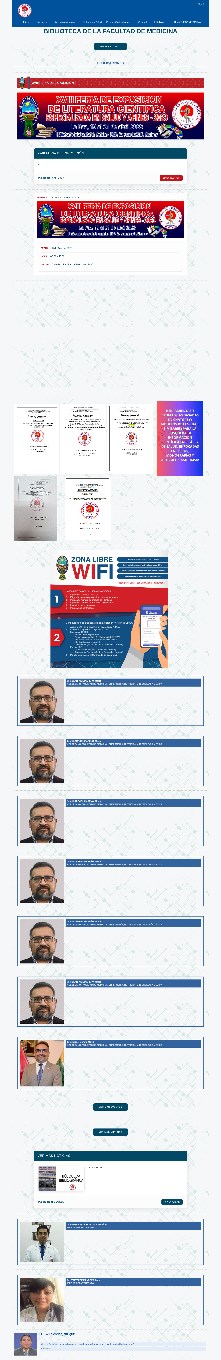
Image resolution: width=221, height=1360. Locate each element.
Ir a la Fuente (171, 1202)
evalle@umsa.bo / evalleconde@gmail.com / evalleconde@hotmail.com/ (97, 1344)
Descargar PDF (170, 178)
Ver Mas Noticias (110, 1132)
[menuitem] (27, 22)
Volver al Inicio (110, 46)
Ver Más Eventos (110, 1107)
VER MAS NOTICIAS (54, 1156)
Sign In (201, 4)
